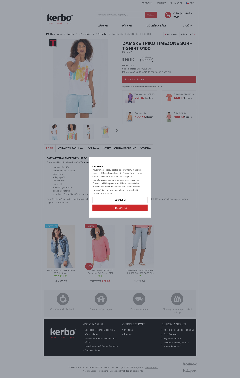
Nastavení (120, 211)
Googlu (95, 194)
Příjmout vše (120, 218)
